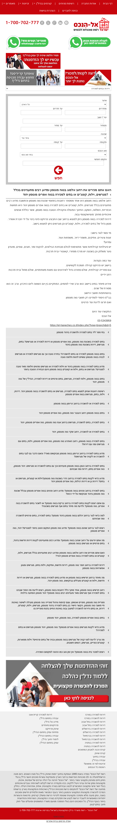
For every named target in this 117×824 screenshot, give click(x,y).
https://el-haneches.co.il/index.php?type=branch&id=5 (80, 325)
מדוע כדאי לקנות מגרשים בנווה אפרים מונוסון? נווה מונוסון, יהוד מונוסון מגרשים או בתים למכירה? (61, 629)
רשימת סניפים (66, 3)
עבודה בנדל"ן (98, 760)
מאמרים (10, 3)
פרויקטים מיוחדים (50, 725)
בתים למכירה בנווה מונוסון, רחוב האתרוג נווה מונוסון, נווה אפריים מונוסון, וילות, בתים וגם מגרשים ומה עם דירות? (61, 443)
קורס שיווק (100, 753)
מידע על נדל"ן (51, 721)
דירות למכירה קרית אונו (40, 714)
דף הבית (107, 3)
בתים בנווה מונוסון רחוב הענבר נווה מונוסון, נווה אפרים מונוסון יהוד (72, 413)
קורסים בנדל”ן (44, 3)
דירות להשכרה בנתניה (94, 746)
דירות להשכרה (98, 739)
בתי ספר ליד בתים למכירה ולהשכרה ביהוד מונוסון (81, 332)
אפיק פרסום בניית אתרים (58, 821)
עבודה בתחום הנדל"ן (48, 735)
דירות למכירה (98, 735)
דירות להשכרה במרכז (94, 718)
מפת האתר (58, 816)
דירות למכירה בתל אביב (93, 725)
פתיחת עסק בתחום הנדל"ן (45, 732)
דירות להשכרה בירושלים (93, 728)
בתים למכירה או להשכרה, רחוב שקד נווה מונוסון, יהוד (78, 431)
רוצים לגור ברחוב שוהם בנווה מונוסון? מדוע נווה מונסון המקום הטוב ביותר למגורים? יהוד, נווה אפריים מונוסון (59, 529)
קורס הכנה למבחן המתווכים (91, 749)
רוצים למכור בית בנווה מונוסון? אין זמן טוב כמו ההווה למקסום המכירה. (70, 652)
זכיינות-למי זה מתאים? (94, 763)
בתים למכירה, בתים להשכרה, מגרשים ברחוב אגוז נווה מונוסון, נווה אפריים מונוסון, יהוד (62, 422)
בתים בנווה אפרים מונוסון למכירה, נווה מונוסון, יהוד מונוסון (76, 617)
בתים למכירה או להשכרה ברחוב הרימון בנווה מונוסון (79, 403)
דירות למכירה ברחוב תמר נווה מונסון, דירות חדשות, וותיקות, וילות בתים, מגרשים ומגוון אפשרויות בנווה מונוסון (63, 566)
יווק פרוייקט (51, 728)
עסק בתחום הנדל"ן (49, 742)
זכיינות (25, 3)
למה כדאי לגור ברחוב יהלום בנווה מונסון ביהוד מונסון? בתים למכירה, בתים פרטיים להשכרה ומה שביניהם (60, 517)
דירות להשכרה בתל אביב (93, 721)
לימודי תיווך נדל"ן (50, 739)
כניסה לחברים (70, 10)
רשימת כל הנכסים (96, 767)
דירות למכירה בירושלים (94, 732)
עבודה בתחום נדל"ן (49, 718)
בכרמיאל (87, 735)
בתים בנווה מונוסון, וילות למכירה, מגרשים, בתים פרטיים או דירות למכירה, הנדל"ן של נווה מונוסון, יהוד (61, 380)
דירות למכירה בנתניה (95, 742)
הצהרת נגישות (47, 10)
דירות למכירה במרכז (95, 714)
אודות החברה (88, 3)
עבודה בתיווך (99, 756)
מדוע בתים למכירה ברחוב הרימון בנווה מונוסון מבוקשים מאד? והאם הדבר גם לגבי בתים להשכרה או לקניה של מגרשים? (62, 455)
